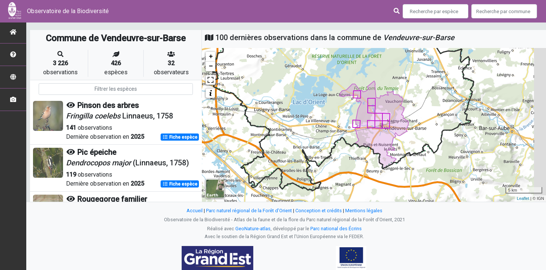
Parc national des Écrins (336, 228)
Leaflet (523, 198)
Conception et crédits (318, 210)
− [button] (211, 66)
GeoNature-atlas (253, 228)
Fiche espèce (179, 137)
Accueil (195, 210)
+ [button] (211, 56)
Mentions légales (363, 210)
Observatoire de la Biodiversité (68, 11)
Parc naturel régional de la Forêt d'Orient (249, 210)
